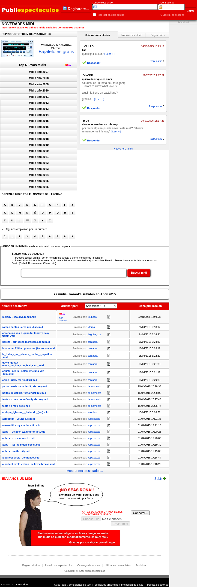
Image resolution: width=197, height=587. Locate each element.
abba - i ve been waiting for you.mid (23, 431)
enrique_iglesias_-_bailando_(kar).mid (25, 412)
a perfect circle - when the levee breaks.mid (28, 464)
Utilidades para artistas (118, 565)
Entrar (190, 10)
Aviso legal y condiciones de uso (72, 584)
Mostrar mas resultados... (84, 471)
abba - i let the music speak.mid (21, 444)
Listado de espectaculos (58, 565)
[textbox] (73, 273)
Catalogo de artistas (88, 565)
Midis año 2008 (39, 78)
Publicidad (141, 565)
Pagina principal (31, 565)
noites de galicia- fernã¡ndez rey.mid (24, 392)
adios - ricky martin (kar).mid (19, 380)
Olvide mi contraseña (172, 14)
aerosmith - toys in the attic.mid (21, 425)
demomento (94, 386)
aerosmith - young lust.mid (18, 418)
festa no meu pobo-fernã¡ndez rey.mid (25, 399)
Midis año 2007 (39, 71)
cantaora (93, 341)
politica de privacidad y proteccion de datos (119, 584)
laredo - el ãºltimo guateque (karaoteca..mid (28, 348)
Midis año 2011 (39, 96)
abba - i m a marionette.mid (18, 438)
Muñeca (92, 316)
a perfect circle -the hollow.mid (20, 457)
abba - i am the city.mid (16, 451)
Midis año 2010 (39, 90)
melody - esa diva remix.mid (19, 316)
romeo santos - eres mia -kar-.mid (22, 327)
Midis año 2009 (39, 84)
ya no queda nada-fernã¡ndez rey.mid (24, 386)
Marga (91, 327)
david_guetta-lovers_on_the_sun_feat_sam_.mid (23, 364)
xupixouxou (94, 418)
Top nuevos (63, 319)
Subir (160, 478)
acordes (92, 412)
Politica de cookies (157, 584)
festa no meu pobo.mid (16, 405)
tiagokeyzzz (94, 334)
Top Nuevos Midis (32, 65)
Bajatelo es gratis (56, 51)
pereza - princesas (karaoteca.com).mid (26, 341)
